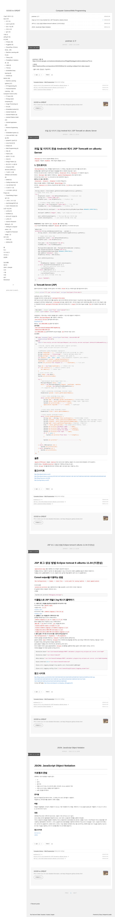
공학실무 (7, 37)
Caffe (8, 65)
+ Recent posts (35, 904)
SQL (8, 151)
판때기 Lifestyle (8, 267)
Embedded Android (12, 109)
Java (8, 159)
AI (6, 39)
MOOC (7, 78)
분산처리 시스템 (11, 164)
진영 (5, 275)
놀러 (8, 32)
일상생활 (6, 262)
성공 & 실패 (10, 24)
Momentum (7, 279)
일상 (6, 18)
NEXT (75, 893)
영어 (6, 237)
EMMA (9, 179)
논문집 (9, 211)
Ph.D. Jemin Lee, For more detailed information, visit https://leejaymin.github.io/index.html (58, 104)
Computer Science (10, 93)
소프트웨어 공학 (11, 190)
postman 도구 (35, 16)
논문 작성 (7, 208)
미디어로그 (7, 252)
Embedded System (12, 132)
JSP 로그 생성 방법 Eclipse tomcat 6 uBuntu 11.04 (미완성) (48, 23)
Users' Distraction (12, 206)
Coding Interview (12, 182)
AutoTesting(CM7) (12, 203)
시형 (5, 272)
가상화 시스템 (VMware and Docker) (11, 174)
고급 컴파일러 (11, 185)
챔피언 (5, 265)
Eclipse (9, 145)
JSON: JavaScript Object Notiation (41, 27)
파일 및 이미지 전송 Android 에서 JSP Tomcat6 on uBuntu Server (50, 20)
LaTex (8, 219)
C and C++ (10, 187)
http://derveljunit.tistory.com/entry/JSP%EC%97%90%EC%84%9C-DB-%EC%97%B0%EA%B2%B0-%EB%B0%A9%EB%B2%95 (70, 476)
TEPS (8, 239)
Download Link (38, 321)
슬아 (5, 277)
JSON (36, 835)
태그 (5, 250)
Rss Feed (32, 914)
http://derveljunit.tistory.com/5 (42, 474)
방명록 (5, 257)
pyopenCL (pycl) (11, 140)
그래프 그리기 (11, 200)
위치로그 (6, 255)
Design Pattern (11, 161)
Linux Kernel (10, 143)
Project (6, 193)
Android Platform (11, 114)
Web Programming (12, 148)
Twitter (38, 914)
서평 (6, 34)
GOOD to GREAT (13, 11)
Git (8, 106)
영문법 (9, 242)
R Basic (9, 42)
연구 (8, 21)
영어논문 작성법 (11, 216)
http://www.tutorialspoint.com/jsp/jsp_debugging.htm (58, 683)
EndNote (9, 213)
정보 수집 (9, 26)
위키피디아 (37, 833)
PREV (66, 893)
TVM (8, 68)
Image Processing (12, 104)
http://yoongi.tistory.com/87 (41, 480)
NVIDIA (9, 75)
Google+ (53, 914)
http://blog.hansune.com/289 (42, 478)
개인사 (9, 29)
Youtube (48, 914)
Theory (9, 57)
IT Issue (9, 96)
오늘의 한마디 (8, 16)
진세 (5, 270)
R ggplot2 (9, 44)
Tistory (100, 914)
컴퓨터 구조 (10, 156)
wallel (110, 914)
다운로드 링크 (38, 609)
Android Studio (11, 112)
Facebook (43, 914)
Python (9, 153)
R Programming (11, 86)
